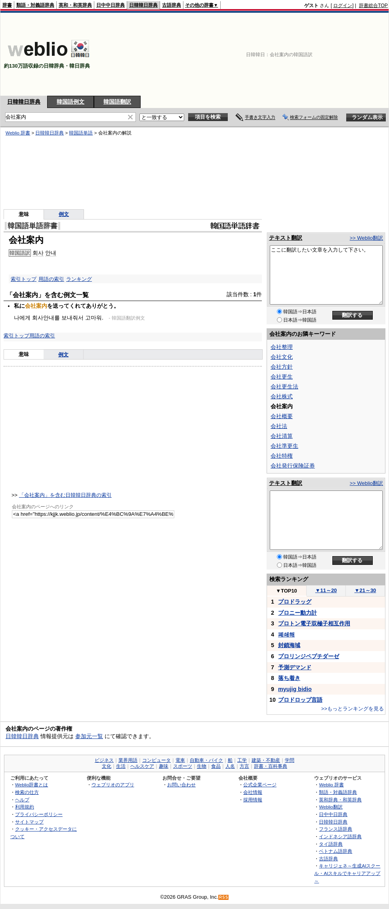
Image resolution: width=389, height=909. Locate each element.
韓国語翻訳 (117, 101)
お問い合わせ (181, 784)
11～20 (326, 590)
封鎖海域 (289, 645)
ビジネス (104, 760)
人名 (230, 766)
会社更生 (282, 376)
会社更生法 (284, 386)
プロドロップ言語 (300, 700)
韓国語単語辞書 (32, 226)
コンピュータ (156, 760)
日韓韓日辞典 (143, 5)
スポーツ (182, 766)
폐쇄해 (286, 634)
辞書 (7, 5)
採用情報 (252, 799)
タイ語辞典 (331, 844)
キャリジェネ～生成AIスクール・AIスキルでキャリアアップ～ (347, 873)
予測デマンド (294, 667)
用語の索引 (51, 279)
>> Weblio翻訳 (366, 238)
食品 (216, 766)
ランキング (79, 279)
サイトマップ (29, 821)
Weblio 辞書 (18, 133)
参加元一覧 (89, 736)
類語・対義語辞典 (35, 5)
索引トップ (23, 279)
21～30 (365, 590)
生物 (201, 766)
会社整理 (282, 347)
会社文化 (282, 357)
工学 (242, 760)
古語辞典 (171, 5)
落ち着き (289, 678)
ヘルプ (22, 799)
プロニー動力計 (297, 613)
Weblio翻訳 (330, 806)
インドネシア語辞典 (340, 836)
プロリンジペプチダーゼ (308, 656)
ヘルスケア (142, 766)
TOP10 (286, 591)
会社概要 (282, 416)
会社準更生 (284, 446)
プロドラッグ (294, 601)
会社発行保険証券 (293, 465)
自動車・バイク (206, 760)
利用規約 (24, 806)
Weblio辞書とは (31, 784)
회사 (38, 253)
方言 (244, 766)
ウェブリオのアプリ (113, 784)
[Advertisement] (347, 54)
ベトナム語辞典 (335, 851)
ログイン (342, 5)
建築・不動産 (266, 760)
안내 (50, 253)
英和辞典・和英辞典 (340, 799)
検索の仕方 (27, 792)
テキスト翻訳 (285, 238)
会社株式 (282, 396)
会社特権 (282, 456)
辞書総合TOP (373, 5)
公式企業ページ (259, 784)
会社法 (279, 426)
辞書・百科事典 (270, 766)
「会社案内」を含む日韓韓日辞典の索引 (65, 495)
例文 (64, 214)
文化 (106, 766)
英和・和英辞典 (75, 5)
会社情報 (252, 792)
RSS (224, 897)
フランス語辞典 (335, 828)
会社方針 (282, 367)
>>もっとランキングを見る (352, 709)
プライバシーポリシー (39, 814)
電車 (180, 760)
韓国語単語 (81, 133)
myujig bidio (295, 689)
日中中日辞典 (110, 5)
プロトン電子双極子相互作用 (314, 623)
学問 (289, 760)
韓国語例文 (70, 101)
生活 (121, 766)
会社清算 (282, 436)
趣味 (163, 766)
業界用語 (127, 760)
